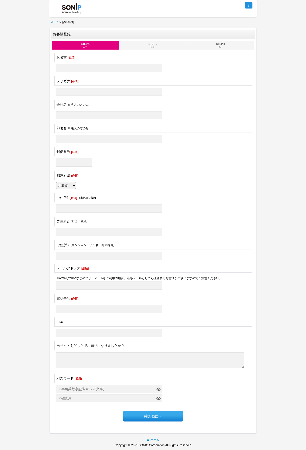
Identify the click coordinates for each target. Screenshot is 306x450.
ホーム (153, 439)
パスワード (65, 378)
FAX (60, 322)
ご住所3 (63, 245)
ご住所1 (63, 198)
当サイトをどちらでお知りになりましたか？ (91, 345)
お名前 (62, 57)
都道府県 (63, 175)
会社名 (62, 104)
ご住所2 (63, 221)
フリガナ (63, 81)
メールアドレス (68, 268)
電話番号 (63, 298)
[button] (248, 5)
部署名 (62, 128)
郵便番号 (63, 152)
